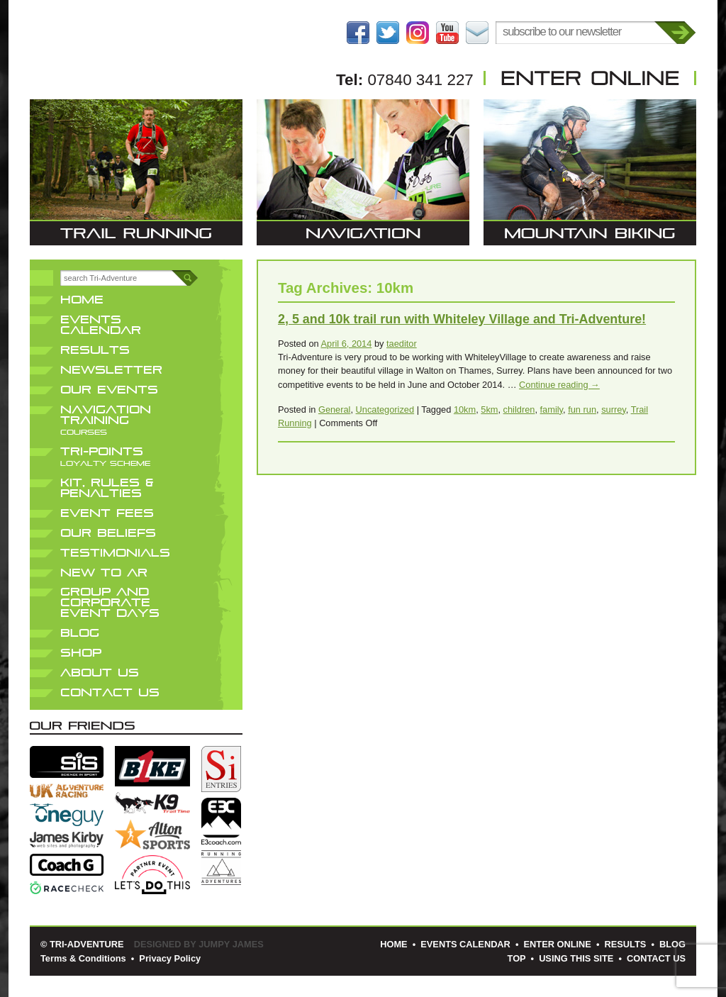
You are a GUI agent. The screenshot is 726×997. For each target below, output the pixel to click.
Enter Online (557, 944)
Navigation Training (105, 419)
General (334, 409)
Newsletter (111, 370)
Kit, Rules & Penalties (107, 488)
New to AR (103, 573)
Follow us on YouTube (447, 32)
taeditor (401, 343)
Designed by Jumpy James (199, 944)
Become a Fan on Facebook (358, 32)
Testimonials (115, 553)
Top (517, 958)
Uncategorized (385, 409)
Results (95, 350)
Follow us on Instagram (417, 32)
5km (489, 409)
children (519, 409)
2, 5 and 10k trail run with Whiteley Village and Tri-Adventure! (462, 319)
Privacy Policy (170, 958)
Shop (80, 653)
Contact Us (477, 32)
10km (465, 409)
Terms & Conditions (83, 958)
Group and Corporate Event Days (110, 602)
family (551, 409)
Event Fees (107, 513)
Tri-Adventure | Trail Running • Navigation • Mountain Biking (136, 53)
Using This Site (576, 958)
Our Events (109, 390)
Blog (79, 633)
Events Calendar (100, 324)
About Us (99, 673)
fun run (582, 409)
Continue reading (559, 384)
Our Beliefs (108, 533)
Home (82, 300)
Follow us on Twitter (387, 32)
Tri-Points (105, 456)
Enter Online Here (590, 78)
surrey (613, 409)
